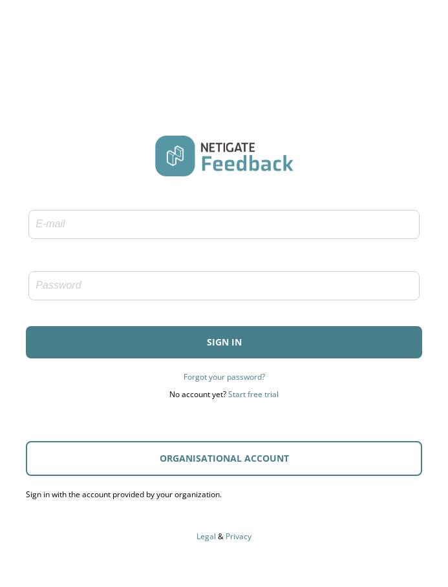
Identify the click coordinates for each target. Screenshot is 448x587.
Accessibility (224, 519)
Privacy (238, 538)
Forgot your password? (224, 378)
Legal (206, 538)
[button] (224, 343)
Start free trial (253, 395)
